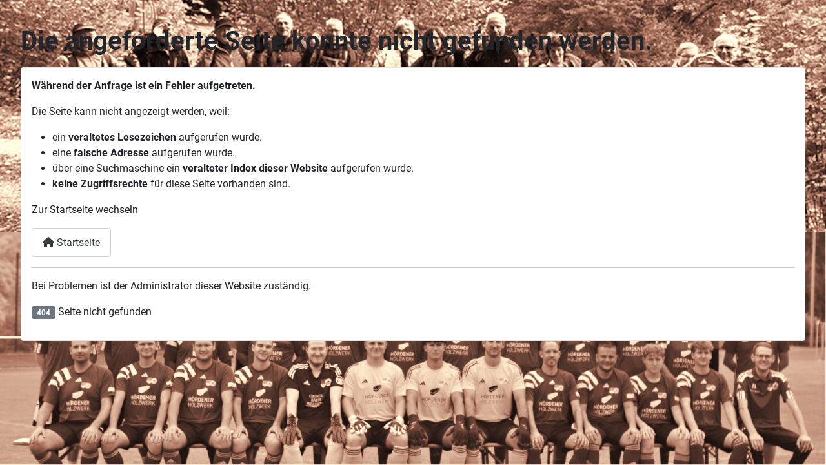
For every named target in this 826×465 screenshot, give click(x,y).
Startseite (71, 242)
